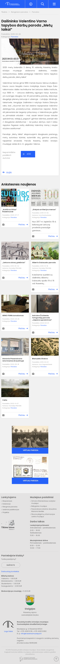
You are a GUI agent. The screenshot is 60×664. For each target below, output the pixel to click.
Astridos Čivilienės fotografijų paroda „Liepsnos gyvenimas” (42, 318)
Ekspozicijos (7, 501)
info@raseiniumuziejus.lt (31, 633)
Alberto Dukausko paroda (44, 263)
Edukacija (7, 504)
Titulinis (4, 12)
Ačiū (27, 154)
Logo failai (8, 631)
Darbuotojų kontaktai (10, 571)
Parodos (35, 12)
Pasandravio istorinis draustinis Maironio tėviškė (44, 510)
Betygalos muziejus (39, 506)
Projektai (6, 512)
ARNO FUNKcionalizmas (13, 316)
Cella (4, 400)
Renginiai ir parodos (20, 12)
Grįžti (9, 172)
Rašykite (11, 565)
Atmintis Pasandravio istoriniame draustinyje (13, 360)
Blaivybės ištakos (40, 359)
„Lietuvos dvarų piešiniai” (13, 263)
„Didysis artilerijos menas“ (44, 210)
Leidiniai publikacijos (11, 509)
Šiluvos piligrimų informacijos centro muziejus (43, 515)
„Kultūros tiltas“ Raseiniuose (9, 211)
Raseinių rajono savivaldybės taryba (30, 613)
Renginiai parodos (10, 507)
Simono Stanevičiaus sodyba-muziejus (43, 502)
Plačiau (21, 224)
